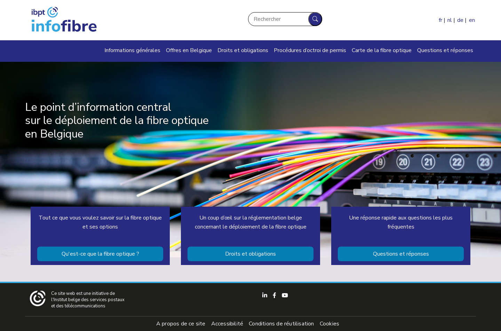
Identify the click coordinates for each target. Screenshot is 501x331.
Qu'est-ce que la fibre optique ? (100, 254)
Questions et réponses (445, 50)
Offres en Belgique (189, 50)
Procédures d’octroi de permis (310, 50)
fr (440, 20)
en (472, 20)
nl (449, 20)
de (460, 20)
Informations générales (132, 50)
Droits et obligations (242, 50)
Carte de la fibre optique (382, 50)
